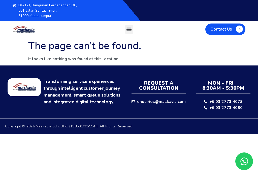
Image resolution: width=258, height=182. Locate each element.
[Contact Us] (239, 29)
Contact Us (221, 29)
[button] (129, 29)
